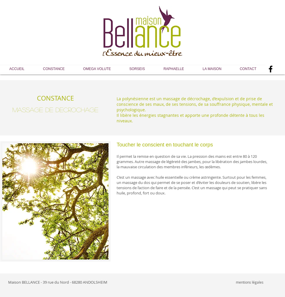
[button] (54, 69)
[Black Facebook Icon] (270, 69)
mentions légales (249, 282)
